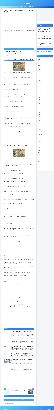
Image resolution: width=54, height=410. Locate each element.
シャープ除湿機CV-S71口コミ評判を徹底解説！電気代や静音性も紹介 (44, 32)
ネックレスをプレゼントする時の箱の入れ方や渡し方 (14, 51)
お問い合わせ (50, 407)
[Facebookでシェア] (13, 299)
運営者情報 (39, 407)
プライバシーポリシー (45, 407)
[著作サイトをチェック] (17, 304)
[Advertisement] (19, 20)
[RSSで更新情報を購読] (21, 304)
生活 (4, 281)
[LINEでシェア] (24, 299)
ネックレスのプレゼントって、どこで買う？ (13, 53)
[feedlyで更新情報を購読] (19, 304)
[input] (45, 22)
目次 (18, 48)
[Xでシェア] (8, 299)
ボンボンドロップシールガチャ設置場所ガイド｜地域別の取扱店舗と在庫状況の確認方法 (44, 43)
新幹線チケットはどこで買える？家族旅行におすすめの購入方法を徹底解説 (44, 39)
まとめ (7, 55)
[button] (29, 299)
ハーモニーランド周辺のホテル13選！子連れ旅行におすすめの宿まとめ (45, 29)
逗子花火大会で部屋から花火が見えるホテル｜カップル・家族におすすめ (44, 36)
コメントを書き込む (19, 399)
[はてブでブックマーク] (18, 299)
